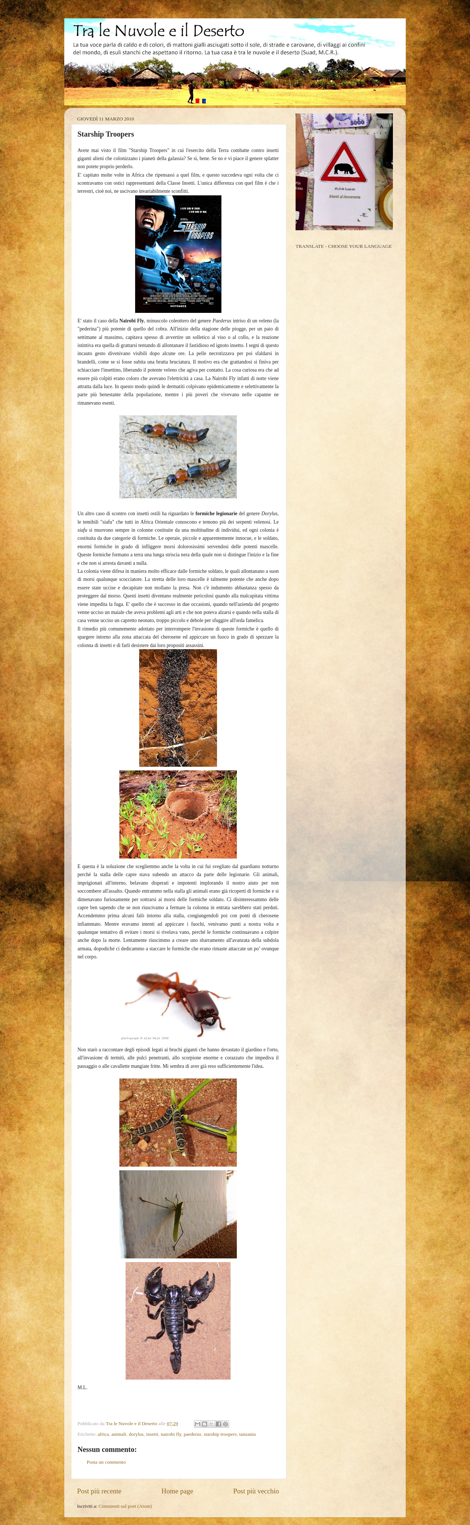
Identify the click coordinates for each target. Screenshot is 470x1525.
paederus (192, 1434)
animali (119, 1434)
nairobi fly (171, 1434)
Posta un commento (106, 1462)
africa (103, 1434)
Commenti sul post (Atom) (125, 1506)
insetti (152, 1434)
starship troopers (220, 1434)
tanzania (247, 1434)
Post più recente (99, 1491)
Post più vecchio (256, 1491)
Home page (178, 1491)
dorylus (136, 1434)
